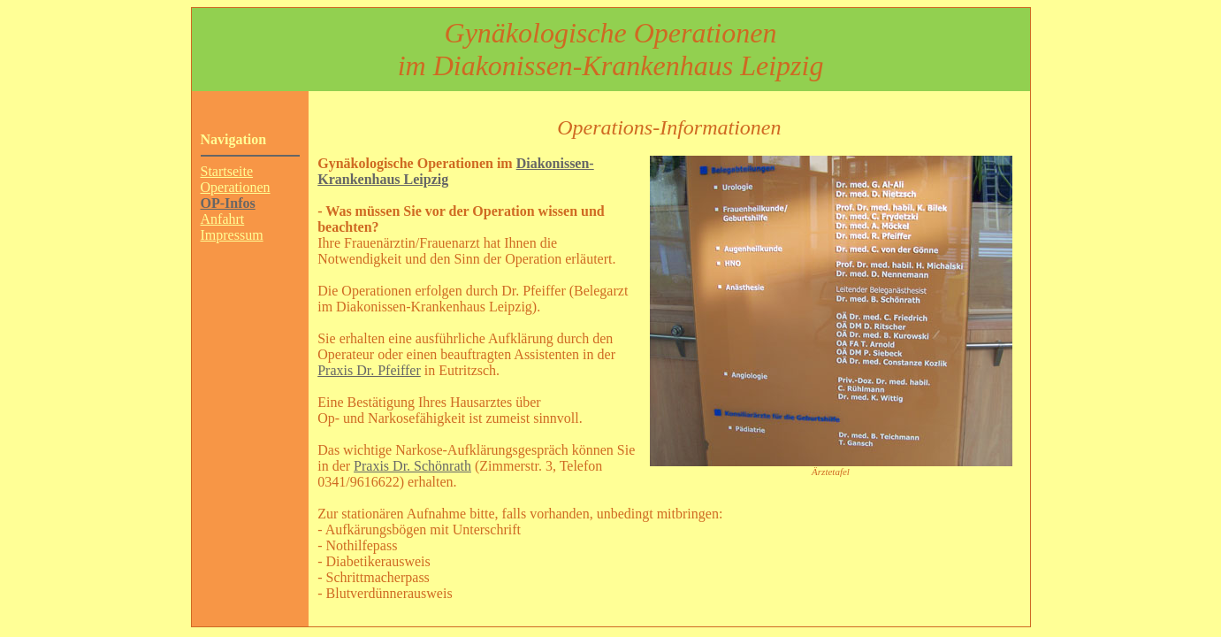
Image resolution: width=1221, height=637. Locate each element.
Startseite (227, 171)
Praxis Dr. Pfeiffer (369, 370)
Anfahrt (223, 218)
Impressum (232, 234)
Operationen (236, 187)
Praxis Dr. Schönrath (412, 465)
